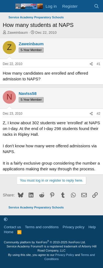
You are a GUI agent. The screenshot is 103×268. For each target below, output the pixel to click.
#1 (98, 64)
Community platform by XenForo (45, 242)
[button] (6, 219)
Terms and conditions (42, 227)
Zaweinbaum (17, 32)
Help (92, 227)
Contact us (12, 227)
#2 (98, 113)
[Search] (96, 6)
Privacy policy (73, 227)
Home (8, 232)
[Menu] (7, 6)
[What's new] (85, 6)
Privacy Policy (64, 254)
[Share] (91, 64)
